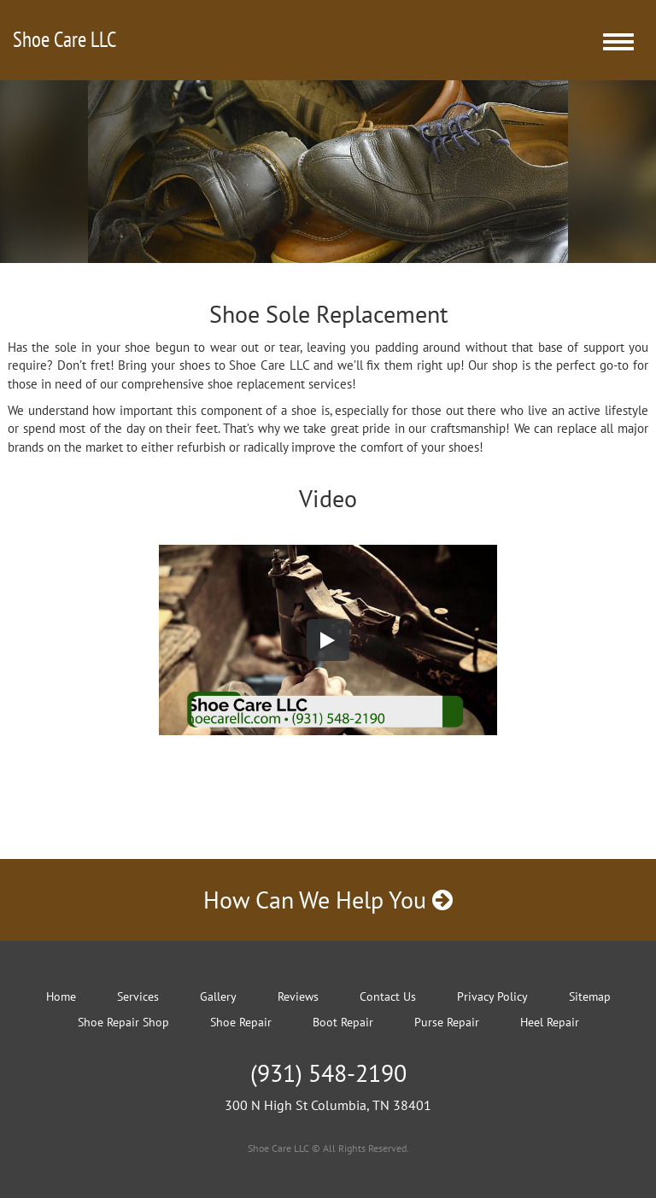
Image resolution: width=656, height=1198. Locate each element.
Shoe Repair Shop (123, 1022)
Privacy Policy (492, 996)
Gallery (218, 996)
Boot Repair (343, 1022)
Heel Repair (549, 1022)
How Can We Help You (328, 899)
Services (138, 996)
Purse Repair (446, 1022)
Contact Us (388, 996)
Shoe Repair (241, 1022)
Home (61, 996)
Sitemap (590, 996)
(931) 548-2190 (328, 1073)
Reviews (298, 996)
